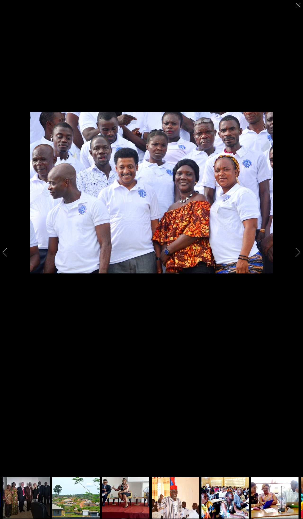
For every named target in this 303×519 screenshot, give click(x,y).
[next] (294, 252)
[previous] (8, 252)
